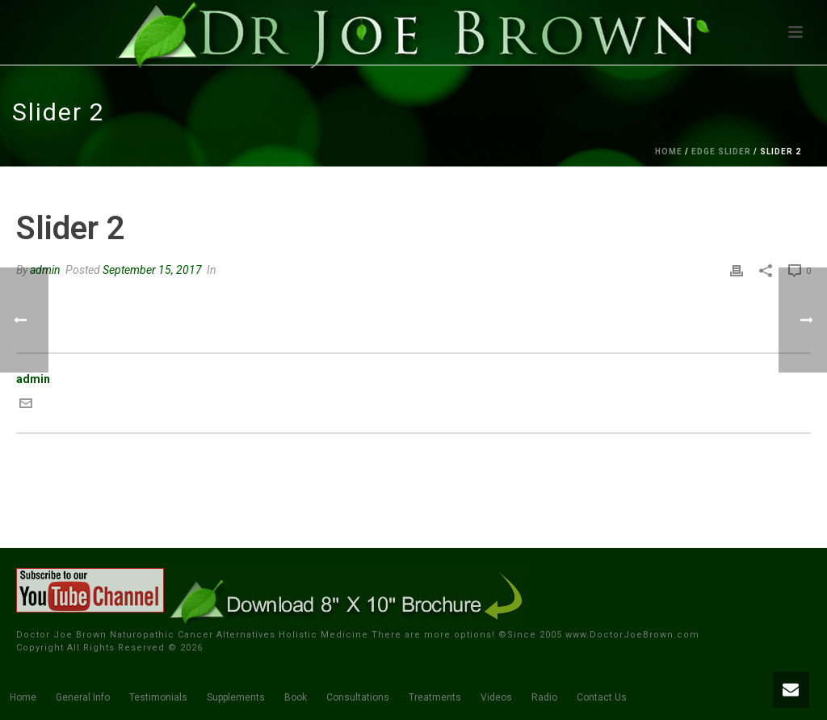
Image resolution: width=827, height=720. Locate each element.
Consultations (357, 697)
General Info (83, 697)
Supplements (236, 697)
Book (295, 697)
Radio (544, 697)
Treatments (435, 697)
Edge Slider (721, 151)
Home (668, 151)
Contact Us (602, 697)
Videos (496, 697)
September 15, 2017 (152, 269)
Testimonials (158, 697)
